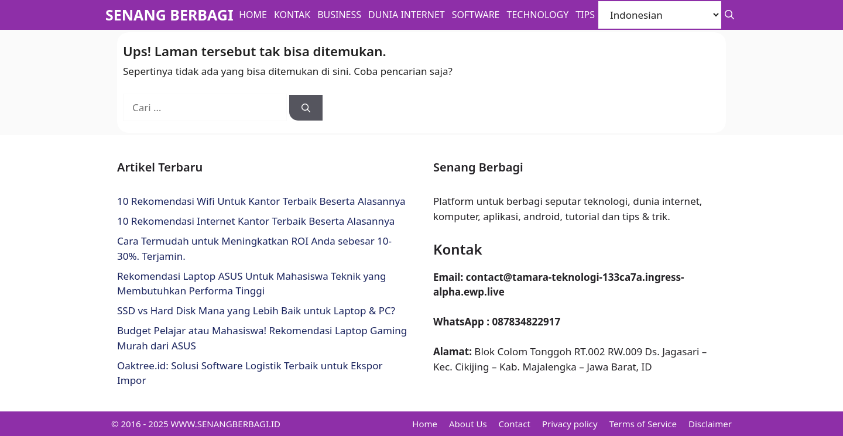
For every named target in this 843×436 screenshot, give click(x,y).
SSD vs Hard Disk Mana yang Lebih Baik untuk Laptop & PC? (256, 310)
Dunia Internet (406, 14)
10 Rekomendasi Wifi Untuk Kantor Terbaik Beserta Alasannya (261, 201)
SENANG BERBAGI (169, 15)
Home (253, 14)
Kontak (292, 14)
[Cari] (306, 108)
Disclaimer (710, 424)
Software (476, 14)
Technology (538, 14)
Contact (514, 424)
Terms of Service (643, 424)
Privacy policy (570, 424)
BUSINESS (339, 14)
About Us (468, 424)
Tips (585, 14)
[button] (729, 15)
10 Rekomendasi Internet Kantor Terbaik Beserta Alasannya (256, 221)
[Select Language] (659, 15)
